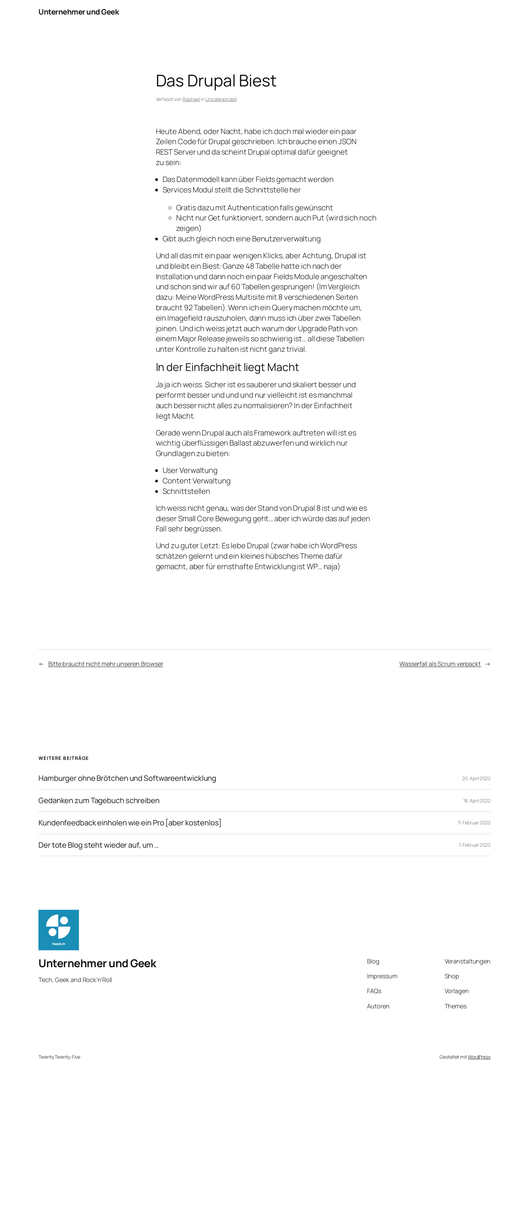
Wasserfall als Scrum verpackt (440, 664)
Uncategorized (220, 99)
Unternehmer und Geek (78, 12)
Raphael (191, 99)
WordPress (479, 1057)
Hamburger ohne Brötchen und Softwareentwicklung (127, 778)
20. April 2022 (476, 778)
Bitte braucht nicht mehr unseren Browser (105, 664)
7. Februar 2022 (475, 845)
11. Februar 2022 (474, 822)
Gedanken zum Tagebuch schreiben (99, 800)
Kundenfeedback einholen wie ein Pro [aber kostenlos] (130, 823)
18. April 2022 (477, 800)
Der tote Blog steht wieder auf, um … (98, 845)
